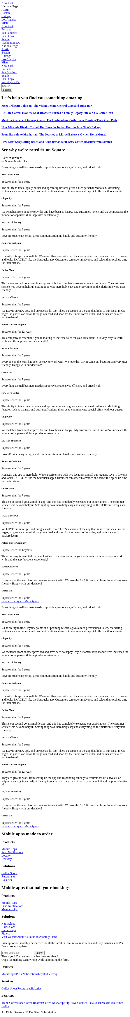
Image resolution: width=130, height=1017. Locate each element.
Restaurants (24, 988)
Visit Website (9, 936)
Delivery (52, 974)
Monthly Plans (48, 936)
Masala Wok (109, 1002)
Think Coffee (9, 1002)
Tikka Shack (94, 1002)
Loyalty (42, 974)
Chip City (64, 1002)
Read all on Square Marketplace (20, 601)
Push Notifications (27, 974)
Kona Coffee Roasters (30, 1002)
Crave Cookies (78, 1002)
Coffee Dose (50, 1002)
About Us (23, 936)
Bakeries (36, 988)
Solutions (34, 936)
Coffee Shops (9, 988)
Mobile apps (8, 974)
